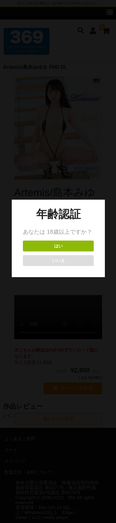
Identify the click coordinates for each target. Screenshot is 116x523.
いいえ (58, 260)
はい (58, 246)
